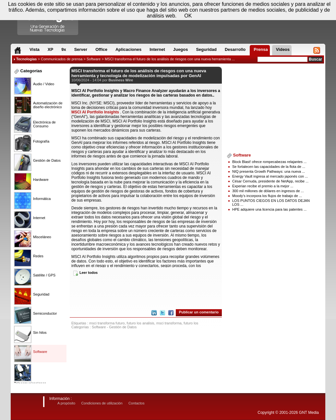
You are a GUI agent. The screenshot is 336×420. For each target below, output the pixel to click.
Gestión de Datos (123, 327)
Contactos (136, 403)
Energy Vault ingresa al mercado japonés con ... (270, 176)
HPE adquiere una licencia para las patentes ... (269, 209)
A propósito (66, 403)
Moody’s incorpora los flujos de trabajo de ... (267, 196)
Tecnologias (26, 59)
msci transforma (169, 323)
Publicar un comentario (199, 312)
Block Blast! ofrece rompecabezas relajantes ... (269, 162)
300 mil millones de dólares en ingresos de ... (268, 191)
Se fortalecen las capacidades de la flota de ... (268, 167)
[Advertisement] (146, 292)
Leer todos (88, 272)
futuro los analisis (140, 323)
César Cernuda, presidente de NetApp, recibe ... (270, 181)
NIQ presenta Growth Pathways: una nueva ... (268, 171)
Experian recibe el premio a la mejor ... (262, 186)
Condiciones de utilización (101, 403)
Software (94, 59)
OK (188, 15)
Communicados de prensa (61, 59)
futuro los (191, 323)
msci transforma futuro (107, 323)
